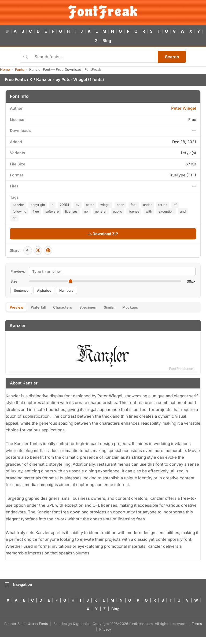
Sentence (21, 290)
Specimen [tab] (87, 307)
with (149, 211)
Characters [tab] (62, 307)
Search (172, 56)
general (100, 211)
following (19, 211)
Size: (14, 281)
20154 (64, 205)
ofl (14, 218)
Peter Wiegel (74, 79)
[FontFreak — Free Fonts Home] (102, 12)
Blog (106, 40)
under (147, 205)
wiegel (105, 205)
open (120, 205)
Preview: (17, 271)
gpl (86, 211)
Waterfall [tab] (38, 307)
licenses (71, 211)
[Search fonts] (94, 57)
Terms (197, 623)
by (77, 205)
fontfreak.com (141, 623)
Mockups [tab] (130, 307)
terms (162, 205)
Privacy (105, 629)
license (133, 211)
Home (5, 69)
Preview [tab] (16, 307)
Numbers (66, 290)
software (52, 211)
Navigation (18, 584)
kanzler (18, 205)
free (36, 211)
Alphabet (44, 290)
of (175, 205)
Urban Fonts (38, 623)
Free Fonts (15, 79)
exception (166, 211)
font (134, 205)
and (183, 211)
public (117, 211)
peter (90, 205)
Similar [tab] (109, 307)
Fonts (19, 69)
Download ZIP (103, 233)
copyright (38, 205)
